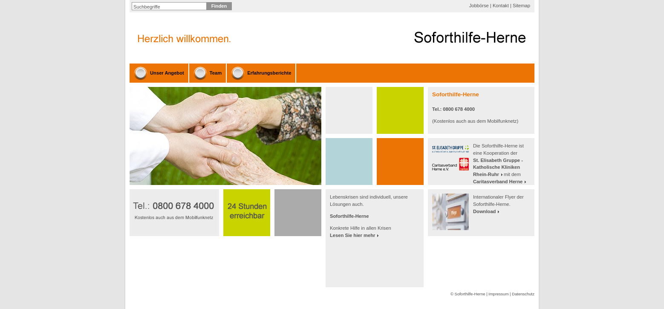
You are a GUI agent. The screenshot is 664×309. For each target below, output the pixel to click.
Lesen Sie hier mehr (352, 235)
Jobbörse (479, 5)
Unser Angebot (167, 72)
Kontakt (501, 5)
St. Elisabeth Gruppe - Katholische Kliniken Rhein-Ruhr (498, 167)
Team (216, 72)
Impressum (498, 294)
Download (484, 211)
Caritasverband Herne (498, 181)
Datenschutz (523, 294)
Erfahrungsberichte (269, 72)
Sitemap (521, 5)
